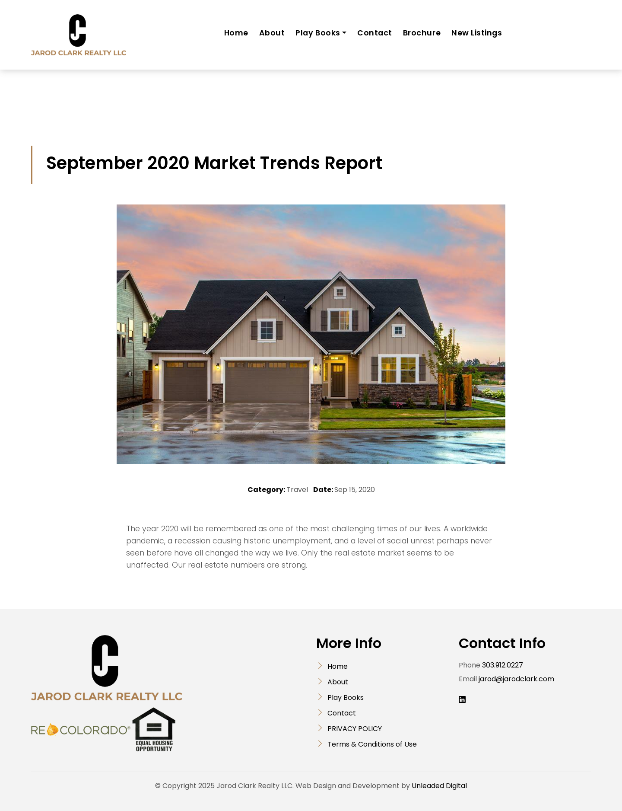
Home (236, 33)
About (272, 33)
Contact (374, 33)
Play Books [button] (317, 33)
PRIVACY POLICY (354, 729)
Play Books (345, 697)
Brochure (422, 33)
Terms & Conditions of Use (372, 744)
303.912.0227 (502, 665)
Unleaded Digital (439, 786)
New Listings (476, 33)
